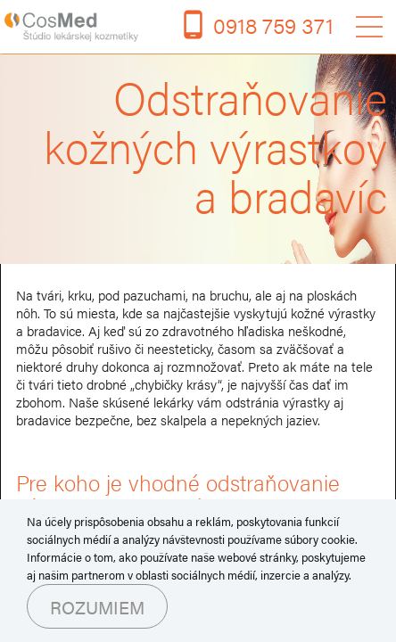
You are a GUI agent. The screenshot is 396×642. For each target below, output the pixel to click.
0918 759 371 (273, 24)
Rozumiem (97, 607)
